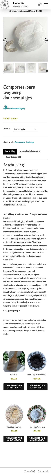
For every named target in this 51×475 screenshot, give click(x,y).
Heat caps (30, 142)
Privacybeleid (43, 471)
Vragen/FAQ (29, 471)
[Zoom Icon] (25, 39)
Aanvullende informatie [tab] (30, 151)
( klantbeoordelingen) (14, 108)
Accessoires (20, 142)
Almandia (18, 3)
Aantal (7, 128)
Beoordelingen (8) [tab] (13, 157)
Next (47, 71)
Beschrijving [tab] (10, 151)
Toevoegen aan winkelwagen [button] (14, 386)
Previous (3, 71)
